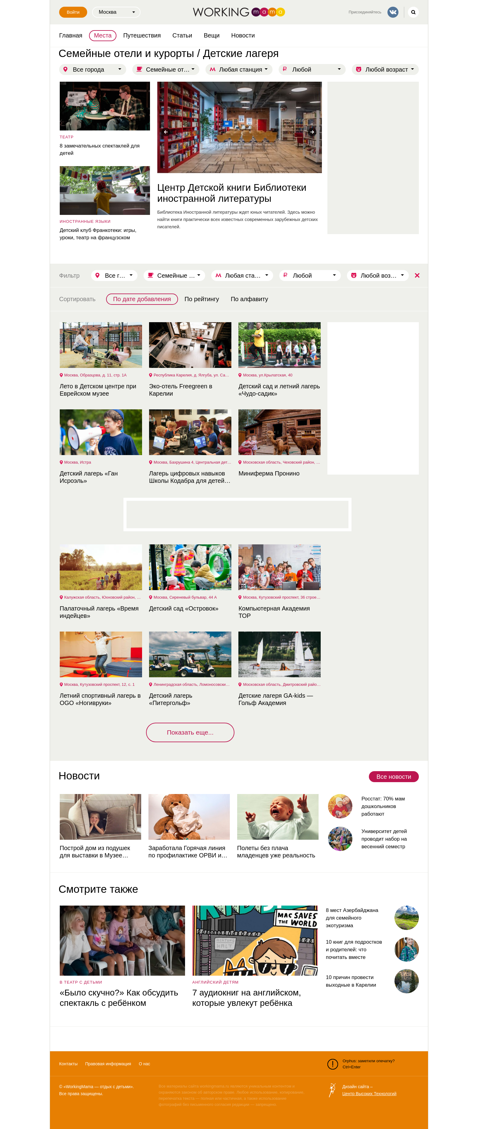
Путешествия (142, 35)
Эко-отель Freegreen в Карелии (180, 390)
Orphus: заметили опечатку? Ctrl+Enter (361, 1064)
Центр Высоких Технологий (369, 1093)
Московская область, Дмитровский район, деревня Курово (282, 684)
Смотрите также (98, 889)
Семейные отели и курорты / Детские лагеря (172, 69)
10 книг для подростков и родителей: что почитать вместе (354, 949)
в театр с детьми (80, 982)
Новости (243, 35)
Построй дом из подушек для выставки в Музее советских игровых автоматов (100, 852)
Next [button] (312, 132)
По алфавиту (249, 299)
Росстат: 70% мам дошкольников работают (383, 806)
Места (103, 35)
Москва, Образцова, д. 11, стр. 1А (95, 375)
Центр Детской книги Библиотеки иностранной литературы (231, 193)
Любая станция (240, 69)
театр (66, 137)
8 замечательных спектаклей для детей (99, 149)
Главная (70, 35)
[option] (239, 156)
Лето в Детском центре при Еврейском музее (97, 390)
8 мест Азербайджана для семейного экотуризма (352, 917)
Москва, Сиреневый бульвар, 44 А (184, 597)
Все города (88, 69)
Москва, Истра (77, 462)
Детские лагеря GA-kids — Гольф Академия (275, 699)
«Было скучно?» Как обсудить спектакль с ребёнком (118, 998)
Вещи (211, 35)
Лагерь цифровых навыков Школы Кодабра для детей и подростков (188, 477)
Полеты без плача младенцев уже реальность (276, 852)
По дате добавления (142, 299)
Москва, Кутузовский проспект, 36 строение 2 (282, 597)
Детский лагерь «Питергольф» (170, 699)
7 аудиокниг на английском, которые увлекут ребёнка (246, 998)
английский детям (215, 982)
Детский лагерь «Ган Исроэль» (88, 477)
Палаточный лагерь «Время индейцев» (98, 612)
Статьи (182, 35)
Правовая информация (108, 1063)
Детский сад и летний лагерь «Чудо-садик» (278, 390)
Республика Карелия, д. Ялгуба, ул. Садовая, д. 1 (192, 375)
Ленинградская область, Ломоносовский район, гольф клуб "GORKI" (192, 684)
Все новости (393, 776)
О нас (144, 1063)
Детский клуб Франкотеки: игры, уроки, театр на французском (97, 233)
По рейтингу (201, 299)
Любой (301, 69)
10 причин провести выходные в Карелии (351, 981)
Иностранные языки (84, 221)
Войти (73, 12)
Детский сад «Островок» (183, 608)
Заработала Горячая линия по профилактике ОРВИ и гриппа (186, 852)
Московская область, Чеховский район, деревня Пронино (282, 462)
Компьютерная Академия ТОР (273, 612)
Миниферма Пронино (268, 473)
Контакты (68, 1063)
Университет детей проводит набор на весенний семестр (383, 838)
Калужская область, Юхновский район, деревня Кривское (103, 597)
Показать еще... (190, 732)
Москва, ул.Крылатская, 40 (267, 375)
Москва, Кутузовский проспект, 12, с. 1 (99, 684)
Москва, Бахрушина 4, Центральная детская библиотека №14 (192, 462)
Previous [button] (165, 132)
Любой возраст (387, 69)
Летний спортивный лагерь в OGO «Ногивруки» (99, 699)
